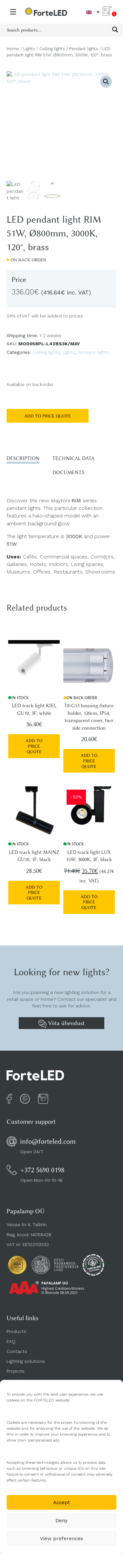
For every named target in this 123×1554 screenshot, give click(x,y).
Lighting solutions (26, 1361)
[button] (106, 82)
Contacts (17, 1351)
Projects (16, 1371)
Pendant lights (83, 48)
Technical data (73, 458)
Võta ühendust (61, 1024)
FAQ (11, 1341)
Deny (61, 1521)
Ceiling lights (52, 48)
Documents (68, 472)
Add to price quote (47, 415)
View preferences (61, 1539)
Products (16, 1331)
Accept (61, 1502)
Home (13, 48)
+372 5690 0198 (42, 1170)
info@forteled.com (48, 1141)
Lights (29, 48)
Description (23, 458)
